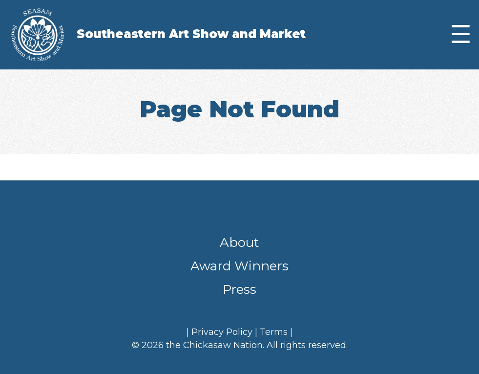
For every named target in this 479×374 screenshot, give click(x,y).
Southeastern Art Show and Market (191, 34)
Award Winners (239, 266)
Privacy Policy (221, 332)
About (239, 242)
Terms (274, 332)
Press (239, 289)
